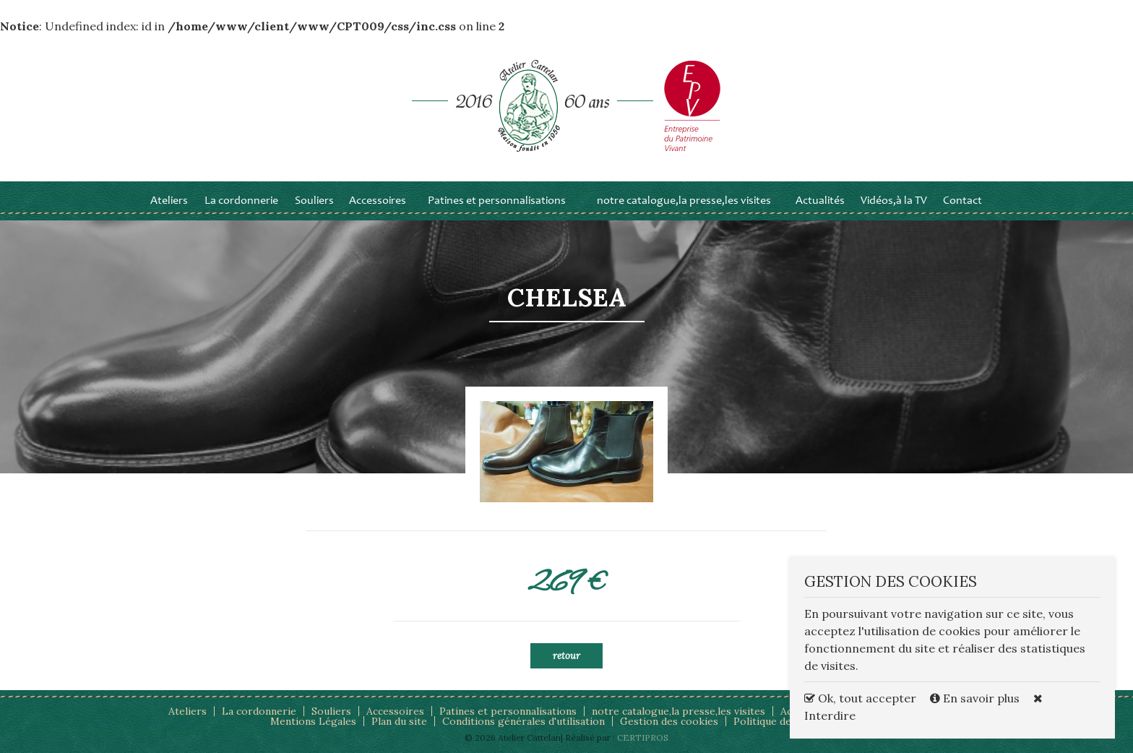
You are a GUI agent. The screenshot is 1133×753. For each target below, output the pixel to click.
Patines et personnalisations (497, 201)
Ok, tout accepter (860, 698)
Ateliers (169, 201)
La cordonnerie (241, 201)
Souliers (314, 201)
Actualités (820, 201)
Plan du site (399, 721)
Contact (962, 201)
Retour (566, 656)
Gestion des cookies (669, 721)
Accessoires (377, 201)
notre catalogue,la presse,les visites (684, 201)
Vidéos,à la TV (894, 201)
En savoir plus (976, 698)
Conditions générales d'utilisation (523, 721)
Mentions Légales (313, 721)
